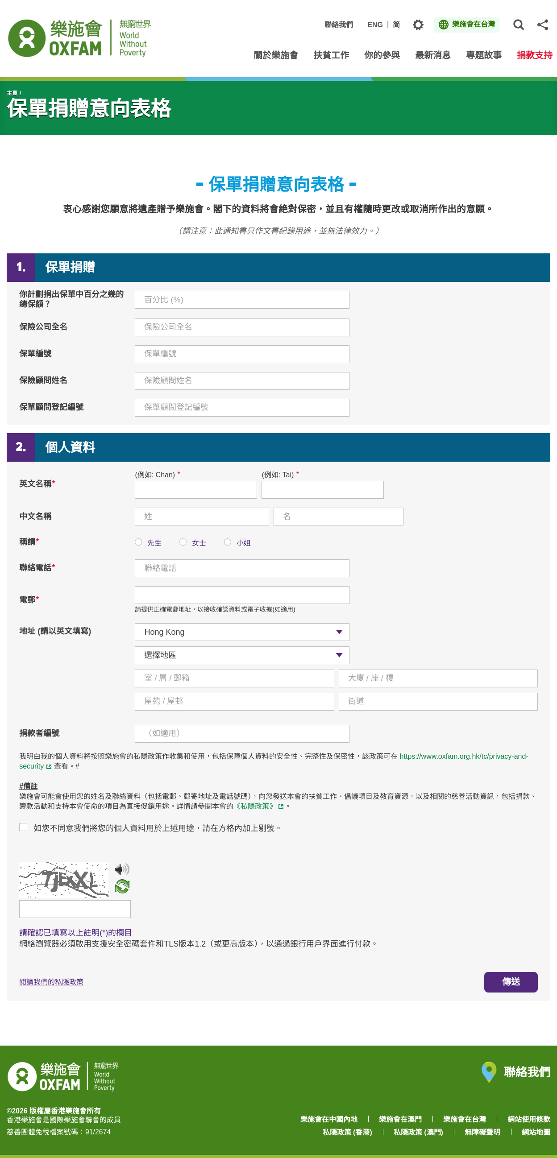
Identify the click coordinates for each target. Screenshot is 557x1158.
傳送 (511, 982)
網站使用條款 (528, 1119)
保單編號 (35, 353)
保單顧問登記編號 (51, 407)
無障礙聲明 (482, 1132)
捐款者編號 (39, 733)
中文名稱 (35, 516)
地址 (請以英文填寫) (55, 631)
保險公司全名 (43, 327)
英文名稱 (37, 484)
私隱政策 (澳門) (418, 1132)
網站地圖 (536, 1132)
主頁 (12, 93)
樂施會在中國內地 (328, 1119)
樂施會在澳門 (400, 1119)
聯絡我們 (338, 25)
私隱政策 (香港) (347, 1132)
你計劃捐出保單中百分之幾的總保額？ (71, 299)
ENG (375, 25)
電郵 (29, 600)
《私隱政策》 (254, 806)
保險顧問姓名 (43, 380)
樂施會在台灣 (464, 1119)
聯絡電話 (37, 567)
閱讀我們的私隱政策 (51, 982)
